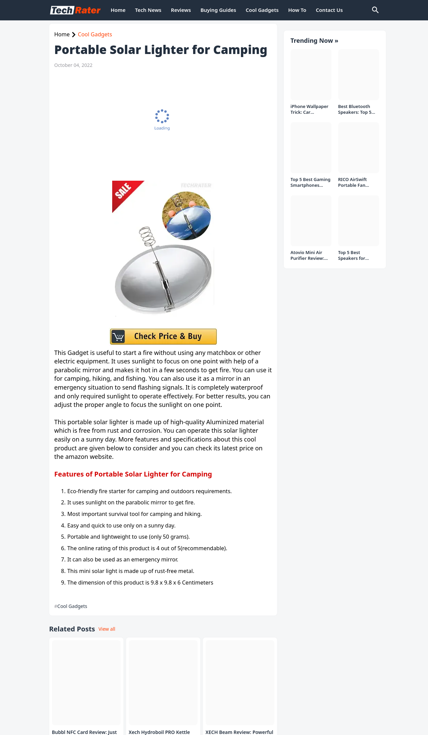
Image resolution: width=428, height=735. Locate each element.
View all (107, 629)
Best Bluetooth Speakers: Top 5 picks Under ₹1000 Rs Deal (358, 109)
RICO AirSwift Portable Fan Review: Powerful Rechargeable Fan (357, 183)
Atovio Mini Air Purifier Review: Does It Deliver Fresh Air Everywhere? (307, 256)
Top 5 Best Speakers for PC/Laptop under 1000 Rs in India (356, 256)
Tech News (148, 9)
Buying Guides (218, 9)
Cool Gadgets (262, 9)
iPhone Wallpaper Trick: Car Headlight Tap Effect (310, 109)
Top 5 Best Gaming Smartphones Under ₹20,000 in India (311, 183)
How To (297, 9)
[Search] (375, 10)
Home (118, 9)
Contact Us (329, 9)
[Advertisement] (161, 124)
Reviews (181, 9)
